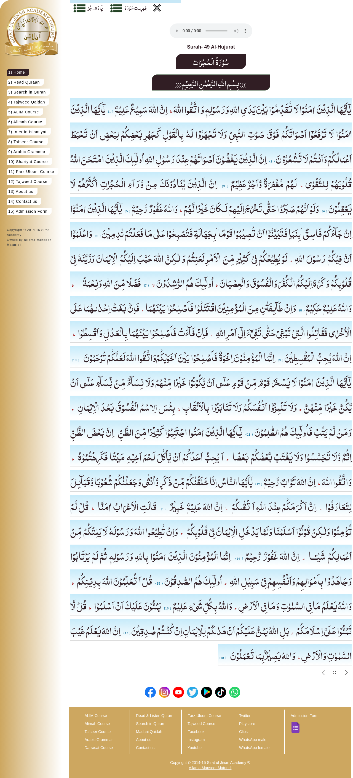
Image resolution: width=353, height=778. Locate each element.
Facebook (196, 731)
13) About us (20, 191)
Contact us (145, 747)
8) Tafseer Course (26, 142)
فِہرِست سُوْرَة (135, 7)
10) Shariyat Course (28, 161)
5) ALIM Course (23, 112)
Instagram (196, 739)
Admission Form (305, 715)
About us (143, 739)
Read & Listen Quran (154, 715)
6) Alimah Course (25, 122)
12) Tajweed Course (27, 181)
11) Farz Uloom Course (31, 171)
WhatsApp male (252, 739)
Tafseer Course (97, 731)
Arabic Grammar (98, 739)
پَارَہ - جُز (95, 7)
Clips (243, 731)
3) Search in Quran (27, 92)
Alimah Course (97, 723)
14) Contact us (22, 201)
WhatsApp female (254, 747)
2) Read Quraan (24, 82)
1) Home (16, 72)
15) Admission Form (27, 211)
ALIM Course (95, 715)
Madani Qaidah (149, 731)
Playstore (247, 723)
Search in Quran (150, 723)
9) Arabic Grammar (27, 152)
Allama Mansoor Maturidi (210, 768)
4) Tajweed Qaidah (26, 102)
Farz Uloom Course (204, 715)
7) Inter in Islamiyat (27, 132)
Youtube (195, 747)
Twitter (244, 715)
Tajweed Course (201, 723)
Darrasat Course (98, 747)
